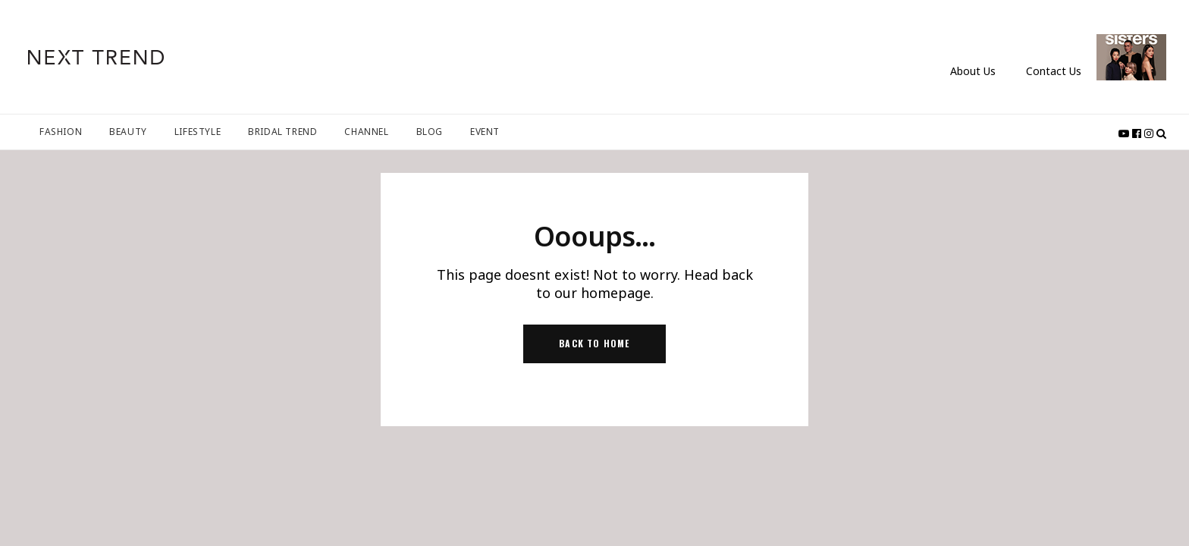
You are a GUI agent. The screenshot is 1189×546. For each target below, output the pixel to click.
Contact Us (1053, 71)
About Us (973, 71)
